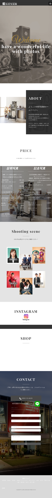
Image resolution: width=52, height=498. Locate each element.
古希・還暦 (32, 482)
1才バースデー (32, 480)
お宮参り (9, 480)
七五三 (37, 480)
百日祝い (14, 480)
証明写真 (4, 480)
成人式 (41, 480)
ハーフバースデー (24, 480)
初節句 (18, 480)
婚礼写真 (22, 482)
